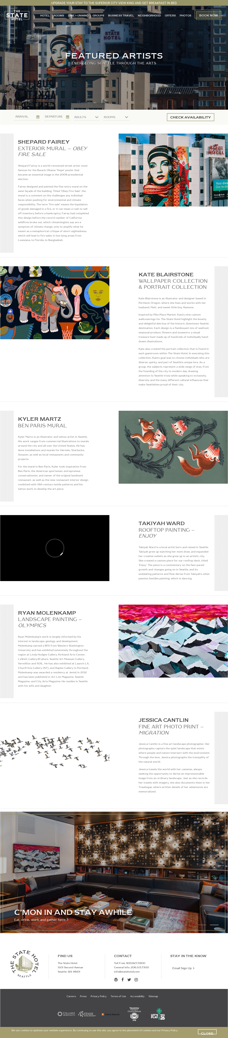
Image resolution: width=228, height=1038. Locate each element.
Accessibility (137, 996)
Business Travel (121, 15)
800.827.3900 (135, 963)
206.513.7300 (140, 967)
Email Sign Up (183, 967)
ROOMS (59, 15)
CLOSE (207, 1033)
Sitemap (153, 996)
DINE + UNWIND (78, 15)
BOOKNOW (208, 15)
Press (83, 996)
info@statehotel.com (127, 972)
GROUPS (98, 15)
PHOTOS (185, 15)
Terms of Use (118, 996)
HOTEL (45, 15)
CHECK (190, 117)
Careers (71, 996)
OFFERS (170, 15)
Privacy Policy (169, 1030)
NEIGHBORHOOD (149, 15)
